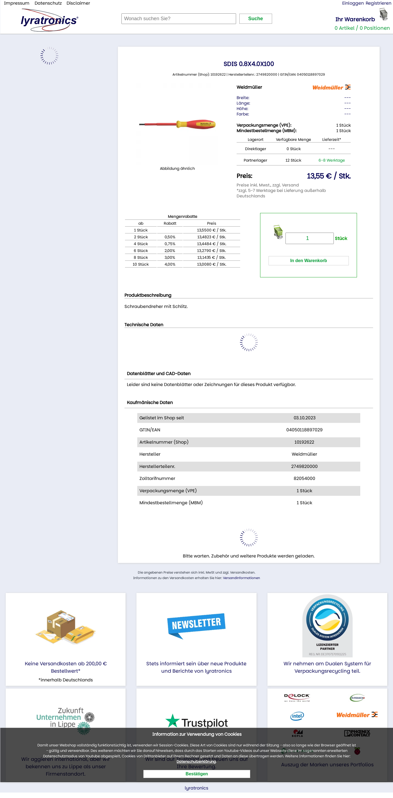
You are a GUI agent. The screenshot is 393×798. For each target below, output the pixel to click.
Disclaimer (78, 3)
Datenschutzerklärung (196, 761)
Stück (316, 238)
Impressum (16, 3)
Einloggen (353, 3)
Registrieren (378, 3)
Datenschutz (48, 3)
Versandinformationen (241, 577)
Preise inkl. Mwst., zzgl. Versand (268, 185)
